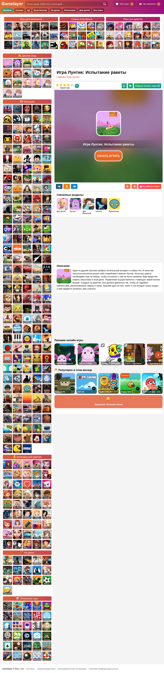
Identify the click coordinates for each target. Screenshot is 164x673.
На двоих (55, 10)
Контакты (30, 669)
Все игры (98, 10)
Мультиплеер (40, 10)
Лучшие (19, 10)
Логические (70, 10)
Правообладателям (46, 669)
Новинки (7, 10)
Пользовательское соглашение (72, 669)
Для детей (84, 10)
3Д (28, 10)
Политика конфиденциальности (103, 669)
